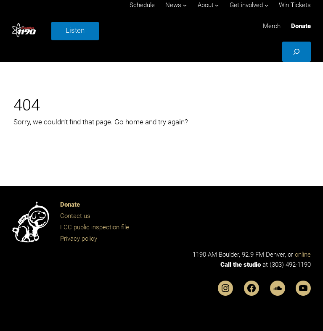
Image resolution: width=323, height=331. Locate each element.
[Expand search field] (296, 52)
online (303, 254)
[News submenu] (185, 5)
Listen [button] (75, 30)
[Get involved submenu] (266, 5)
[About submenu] (217, 5)
